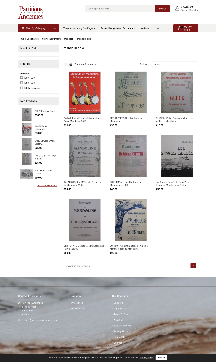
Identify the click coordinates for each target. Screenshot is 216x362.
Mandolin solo (28, 48)
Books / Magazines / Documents (118, 28)
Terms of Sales (121, 314)
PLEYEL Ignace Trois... (46, 111)
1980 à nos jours (32, 88)
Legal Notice (119, 308)
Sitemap (118, 343)
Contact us (119, 337)
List (70, 64)
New (157, 28)
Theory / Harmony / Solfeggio (79, 28)
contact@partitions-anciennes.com (39, 320)
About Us (118, 320)
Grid (66, 64)
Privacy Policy (120, 331)
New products (78, 308)
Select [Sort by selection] (175, 64)
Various (145, 28)
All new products (47, 185)
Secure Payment (122, 325)
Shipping (118, 303)
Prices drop (77, 303)
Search (162, 8)
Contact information (30, 295)
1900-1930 (29, 83)
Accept (161, 358)
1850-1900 (29, 78)
